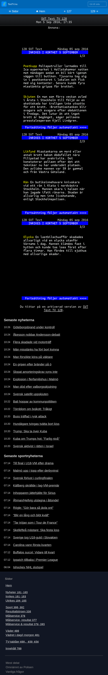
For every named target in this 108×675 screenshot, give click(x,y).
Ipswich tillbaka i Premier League (35, 559)
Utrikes (16, 600)
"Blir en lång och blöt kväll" (31, 515)
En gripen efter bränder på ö (32, 364)
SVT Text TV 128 (54, 18)
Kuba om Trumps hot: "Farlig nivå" (36, 438)
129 (94, 11)
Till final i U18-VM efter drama (33, 463)
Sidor (13, 11)
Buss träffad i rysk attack (29, 416)
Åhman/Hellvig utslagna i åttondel (36, 500)
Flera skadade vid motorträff (32, 342)
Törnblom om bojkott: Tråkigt (32, 409)
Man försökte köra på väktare (33, 357)
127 (67, 11)
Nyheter (17, 592)
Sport (15, 607)
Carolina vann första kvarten (32, 545)
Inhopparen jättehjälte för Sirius (34, 493)
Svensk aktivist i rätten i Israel (33, 446)
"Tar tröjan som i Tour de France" (35, 522)
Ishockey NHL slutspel (28, 567)
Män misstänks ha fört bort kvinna (36, 349)
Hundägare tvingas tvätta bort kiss (36, 424)
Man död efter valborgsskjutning (34, 386)
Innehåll (14, 648)
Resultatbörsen (18, 611)
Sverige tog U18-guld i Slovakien (35, 537)
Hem (40, 11)
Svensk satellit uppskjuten (30, 394)
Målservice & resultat (25, 624)
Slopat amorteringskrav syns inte (35, 372)
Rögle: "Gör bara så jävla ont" (33, 507)
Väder (12, 630)
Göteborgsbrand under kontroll (34, 327)
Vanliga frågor (15, 671)
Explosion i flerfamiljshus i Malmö (35, 379)
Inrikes (16, 596)
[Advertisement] (54, 37)
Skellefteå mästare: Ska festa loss (36, 530)
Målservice (15, 615)
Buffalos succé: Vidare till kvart (34, 552)
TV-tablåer (22, 641)
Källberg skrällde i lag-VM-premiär (36, 485)
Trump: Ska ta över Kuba (30, 431)
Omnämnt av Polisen (19, 667)
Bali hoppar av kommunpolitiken (34, 401)
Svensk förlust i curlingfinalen (33, 478)
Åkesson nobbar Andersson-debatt (36, 334)
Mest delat (13, 662)
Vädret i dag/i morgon (23, 635)
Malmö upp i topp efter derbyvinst (35, 470)
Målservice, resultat (21, 620)
